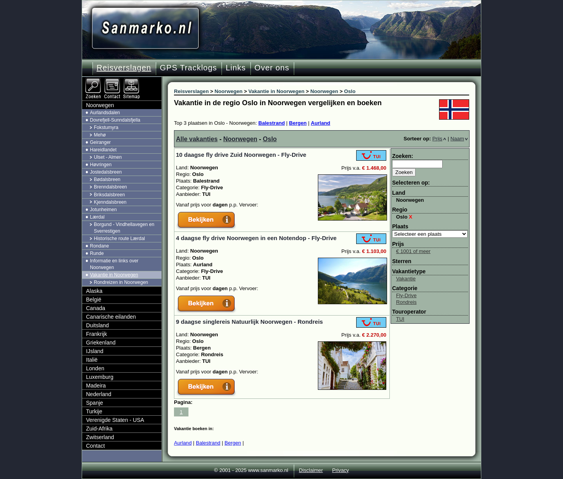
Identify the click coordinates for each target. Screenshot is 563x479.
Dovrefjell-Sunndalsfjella (115, 120)
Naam (459, 139)
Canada (95, 308)
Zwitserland (100, 437)
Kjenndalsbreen (110, 202)
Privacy (340, 470)
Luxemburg (99, 377)
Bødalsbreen (107, 179)
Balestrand (271, 123)
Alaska (94, 291)
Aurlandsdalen (105, 112)
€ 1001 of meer (413, 251)
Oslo (270, 139)
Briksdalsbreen (109, 194)
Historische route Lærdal (119, 238)
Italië (92, 360)
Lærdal (97, 217)
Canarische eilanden (111, 317)
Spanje (94, 403)
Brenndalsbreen (110, 187)
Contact (95, 446)
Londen (95, 368)
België (93, 299)
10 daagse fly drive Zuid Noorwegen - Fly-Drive (241, 155)
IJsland (94, 351)
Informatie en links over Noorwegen (114, 264)
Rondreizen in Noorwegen (121, 282)
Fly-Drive (406, 295)
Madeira (96, 385)
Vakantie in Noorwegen (114, 275)
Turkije (94, 411)
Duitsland (97, 325)
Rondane (99, 246)
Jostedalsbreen (106, 172)
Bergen (298, 123)
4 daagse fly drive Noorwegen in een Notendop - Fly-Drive (256, 238)
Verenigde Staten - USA (115, 420)
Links (236, 67)
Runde (97, 253)
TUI (400, 319)
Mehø (100, 135)
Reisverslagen (124, 67)
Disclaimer (311, 470)
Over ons (272, 67)
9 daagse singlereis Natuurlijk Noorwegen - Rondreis (249, 322)
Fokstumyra (106, 127)
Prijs (439, 139)
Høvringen (100, 164)
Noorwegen (240, 139)
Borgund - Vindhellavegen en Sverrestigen (124, 228)
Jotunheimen (103, 209)
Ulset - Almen (108, 157)
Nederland (98, 394)
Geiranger (100, 142)
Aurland (320, 123)
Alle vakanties (197, 139)
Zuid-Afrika (99, 428)
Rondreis (406, 302)
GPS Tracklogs (188, 67)
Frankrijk (96, 334)
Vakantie (406, 279)
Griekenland (101, 342)
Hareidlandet (103, 149)
